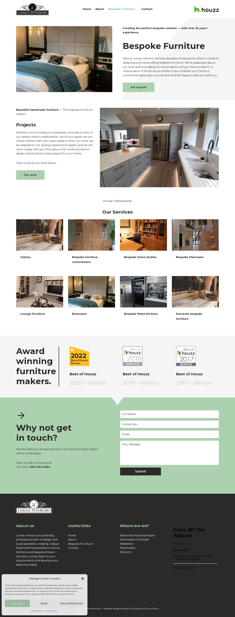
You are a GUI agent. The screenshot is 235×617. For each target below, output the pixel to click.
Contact (146, 9)
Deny (44, 603)
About (99, 9)
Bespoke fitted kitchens (141, 313)
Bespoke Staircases (190, 257)
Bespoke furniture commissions (85, 260)
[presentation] (39, 235)
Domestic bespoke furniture (189, 316)
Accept (17, 603)
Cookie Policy (36, 611)
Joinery (25, 257)
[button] (82, 578)
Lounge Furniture (32, 313)
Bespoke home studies (140, 257)
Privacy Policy (51, 611)
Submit (140, 471)
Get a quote (139, 87)
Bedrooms (79, 313)
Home (87, 9)
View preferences (71, 603)
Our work (30, 174)
